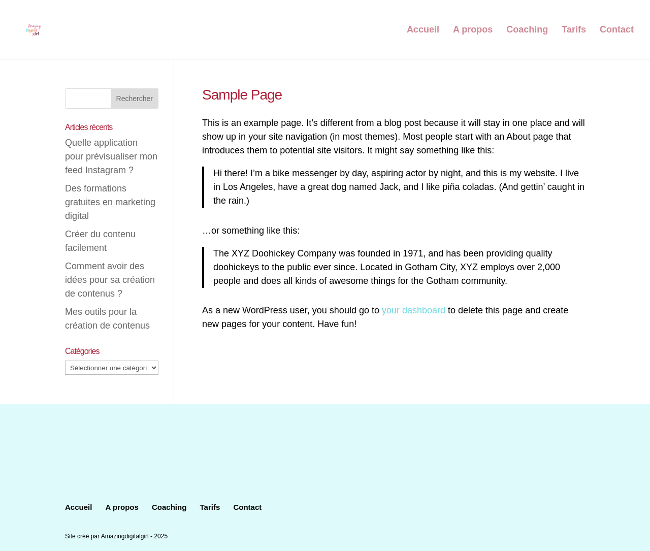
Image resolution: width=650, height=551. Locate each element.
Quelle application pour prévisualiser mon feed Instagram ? (111, 156)
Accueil (423, 30)
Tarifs (574, 30)
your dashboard (413, 310)
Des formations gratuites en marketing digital (110, 202)
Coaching (527, 30)
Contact (617, 30)
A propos (473, 30)
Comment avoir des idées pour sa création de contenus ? (110, 280)
